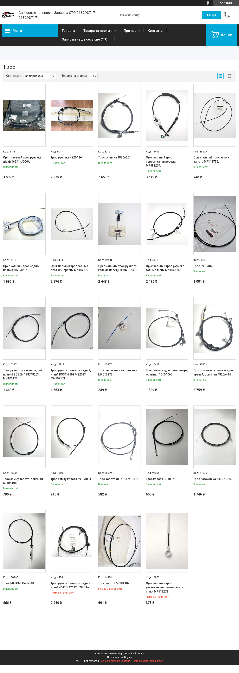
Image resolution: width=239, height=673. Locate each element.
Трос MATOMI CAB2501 (18, 583)
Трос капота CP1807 (160, 479)
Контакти (155, 31)
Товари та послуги (97, 31)
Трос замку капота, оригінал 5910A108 (23, 481)
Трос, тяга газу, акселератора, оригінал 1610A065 (167, 372)
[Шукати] (211, 15)
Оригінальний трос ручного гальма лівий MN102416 (165, 268)
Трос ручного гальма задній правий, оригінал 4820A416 (213, 372)
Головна (68, 31)
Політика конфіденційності (147, 661)
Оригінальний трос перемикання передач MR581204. (161, 161)
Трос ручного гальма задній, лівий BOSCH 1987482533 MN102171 (71, 374)
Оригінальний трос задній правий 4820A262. (21, 268)
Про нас (130, 31)
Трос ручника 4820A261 (114, 157)
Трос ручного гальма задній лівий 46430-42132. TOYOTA (70, 585)
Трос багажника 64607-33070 (213, 479)
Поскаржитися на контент (114, 661)
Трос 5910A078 (203, 266)
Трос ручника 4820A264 (67, 157)
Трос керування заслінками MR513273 (117, 372)
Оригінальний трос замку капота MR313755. (211, 159)
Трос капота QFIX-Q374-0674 (118, 479)
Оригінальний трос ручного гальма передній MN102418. (118, 268)
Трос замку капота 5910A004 (71, 479)
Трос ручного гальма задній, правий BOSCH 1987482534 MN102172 (23, 374)
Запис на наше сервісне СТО (84, 39)
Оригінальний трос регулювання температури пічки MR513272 (164, 587)
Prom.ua (139, 653)
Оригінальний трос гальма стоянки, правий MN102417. (70, 268)
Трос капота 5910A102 (113, 583)
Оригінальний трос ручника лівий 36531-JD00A (22, 159)
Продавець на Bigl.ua (119, 657)
